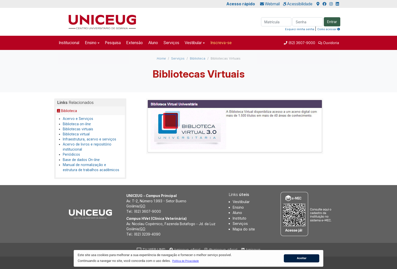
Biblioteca (197, 58)
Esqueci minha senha (299, 29)
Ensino (90, 42)
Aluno (153, 42)
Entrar (332, 22)
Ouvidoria (331, 43)
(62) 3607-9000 (301, 43)
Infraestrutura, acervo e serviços (89, 139)
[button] (186, 261)
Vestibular (193, 42)
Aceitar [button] (301, 258)
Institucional (69, 42)
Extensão (134, 42)
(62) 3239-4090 (147, 234)
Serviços (171, 42)
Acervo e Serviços (78, 119)
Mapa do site (244, 229)
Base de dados (81, 160)
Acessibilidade (297, 4)
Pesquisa (113, 42)
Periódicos (71, 154)
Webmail (270, 4)
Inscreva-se (221, 42)
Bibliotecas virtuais (78, 129)
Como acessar (328, 29)
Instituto (239, 218)
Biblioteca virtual (76, 134)
